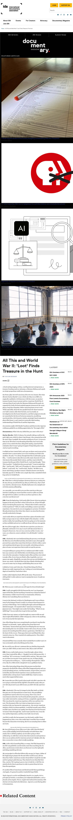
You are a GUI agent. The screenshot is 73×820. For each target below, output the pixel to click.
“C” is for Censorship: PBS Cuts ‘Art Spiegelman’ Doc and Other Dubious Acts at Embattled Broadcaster (33, 204)
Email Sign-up (38, 812)
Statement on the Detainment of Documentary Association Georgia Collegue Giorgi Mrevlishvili (59, 427)
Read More (55, 377)
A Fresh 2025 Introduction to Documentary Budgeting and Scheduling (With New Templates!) (30, 138)
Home (2, 28)
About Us (18, 812)
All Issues (37, 35)
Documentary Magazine (61, 21)
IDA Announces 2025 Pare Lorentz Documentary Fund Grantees (59, 398)
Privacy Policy (66, 816)
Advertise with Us (51, 812)
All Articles (13, 35)
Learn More (60, 467)
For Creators (30, 21)
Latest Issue (60, 35)
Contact (67, 812)
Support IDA (65, 5)
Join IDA (6, 24)
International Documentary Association (11, 8)
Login (54, 5)
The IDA (5, 812)
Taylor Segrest (11, 376)
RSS (61, 812)
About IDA (7, 21)
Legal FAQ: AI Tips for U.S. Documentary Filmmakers (18, 281)
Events (18, 21)
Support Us (28, 812)
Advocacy (43, 21)
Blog (11, 812)
